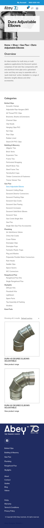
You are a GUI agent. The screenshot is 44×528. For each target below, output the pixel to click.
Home (7, 45)
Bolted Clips (8, 448)
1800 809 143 (34, 3)
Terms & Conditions (11, 507)
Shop (15, 45)
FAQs (6, 500)
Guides (7, 483)
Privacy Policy (9, 511)
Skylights (7, 470)
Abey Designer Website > (13, 523)
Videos (6, 490)
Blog (6, 487)
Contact (7, 480)
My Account (21, 3)
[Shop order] (30, 318)
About (6, 476)
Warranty (7, 504)
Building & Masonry (11, 452)
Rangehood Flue (10, 466)
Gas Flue (24, 45)
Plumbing (7, 461)
